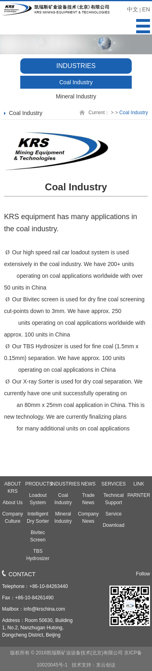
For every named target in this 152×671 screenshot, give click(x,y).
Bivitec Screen (37, 536)
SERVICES (113, 484)
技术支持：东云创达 (92, 665)
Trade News (88, 498)
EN (146, 9)
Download (113, 525)
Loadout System (38, 498)
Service (113, 514)
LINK (138, 484)
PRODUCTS (37, 484)
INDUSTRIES (63, 484)
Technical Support (113, 498)
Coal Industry (75, 82)
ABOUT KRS (12, 487)
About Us (12, 502)
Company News (88, 517)
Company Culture (12, 517)
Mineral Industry (76, 96)
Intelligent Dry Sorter (38, 517)
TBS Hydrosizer (37, 554)
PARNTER (138, 495)
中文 (132, 9)
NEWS (88, 484)
